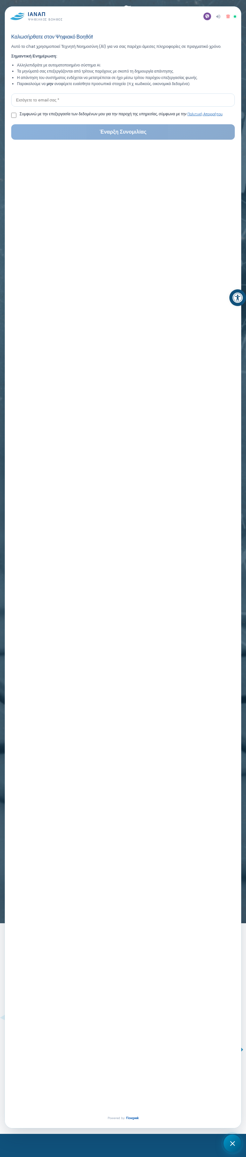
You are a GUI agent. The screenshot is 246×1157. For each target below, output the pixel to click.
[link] (237, 297)
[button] (205, 13)
